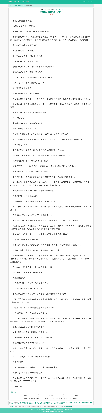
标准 (59, 9)
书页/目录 (51, 395)
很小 (56, 9)
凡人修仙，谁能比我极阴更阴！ (45, 403)
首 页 (15, 1)
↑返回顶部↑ (13, 392)
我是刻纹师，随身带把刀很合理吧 (42, 402)
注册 (92, 1)
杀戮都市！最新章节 (67, 406)
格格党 (10, 1)
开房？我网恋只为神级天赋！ (26, 402)
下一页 (76, 395)
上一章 (25, 395)
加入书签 (51, 14)
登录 (89, 1)
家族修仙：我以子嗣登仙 (17, 403)
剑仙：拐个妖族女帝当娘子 (30, 403)
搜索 (27, 1)
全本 (23, 1)
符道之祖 (75, 402)
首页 (11, 5)
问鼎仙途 (70, 402)
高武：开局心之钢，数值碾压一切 (59, 402)
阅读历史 (85, 1)
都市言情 (15, 5)
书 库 (19, 1)
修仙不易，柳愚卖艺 (58, 403)
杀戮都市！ (20, 5)
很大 (61, 9)
